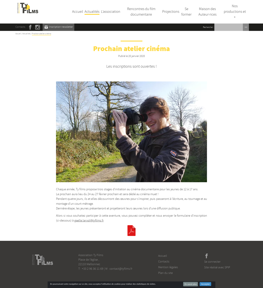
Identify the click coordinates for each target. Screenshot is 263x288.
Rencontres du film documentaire (141, 12)
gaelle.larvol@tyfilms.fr (89, 220)
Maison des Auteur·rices (207, 12)
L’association (110, 11)
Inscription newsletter (59, 27)
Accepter (205, 284)
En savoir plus (191, 284)
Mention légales (168, 267)
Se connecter (212, 261)
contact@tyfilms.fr (121, 269)
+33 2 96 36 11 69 (92, 269)
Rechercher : (208, 27)
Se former (186, 12)
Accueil (77, 11)
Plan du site (165, 273)
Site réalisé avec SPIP (217, 267)
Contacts (20, 27)
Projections (170, 11)
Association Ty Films (90, 255)
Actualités (92, 11)
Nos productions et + (235, 11)
